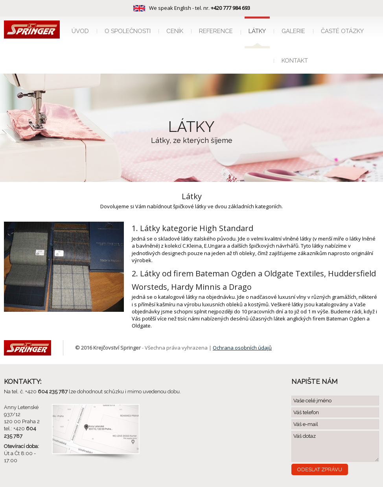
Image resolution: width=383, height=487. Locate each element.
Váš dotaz (335, 446)
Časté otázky (342, 31)
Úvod (80, 31)
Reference (216, 31)
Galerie (293, 31)
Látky (257, 31)
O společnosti (128, 31)
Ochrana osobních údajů (242, 347)
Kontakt (295, 60)
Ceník (174, 31)
